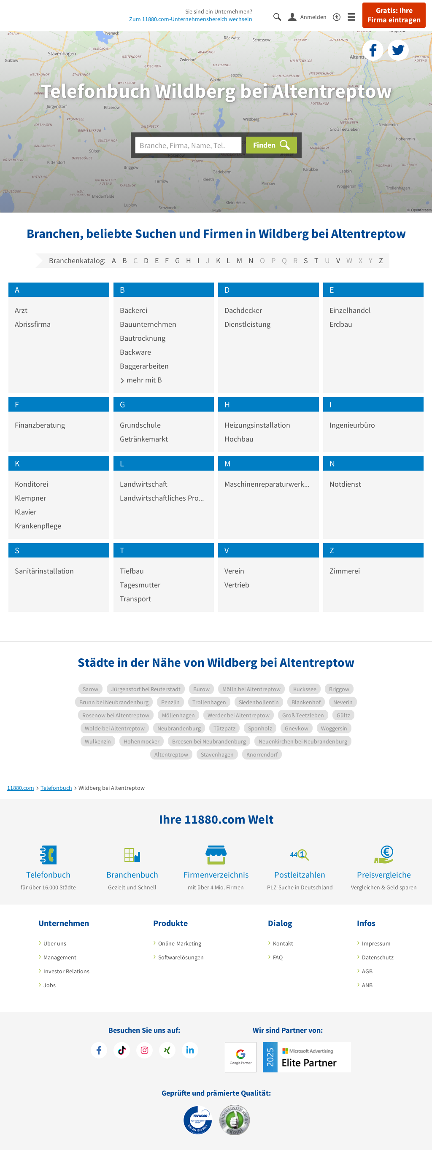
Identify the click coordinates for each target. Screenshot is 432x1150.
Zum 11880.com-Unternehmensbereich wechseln (190, 19)
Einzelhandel (350, 310)
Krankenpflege (38, 526)
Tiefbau (132, 571)
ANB (367, 985)
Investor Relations (66, 971)
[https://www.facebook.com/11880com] (99, 1051)
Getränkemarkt (144, 439)
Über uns (54, 943)
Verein (234, 571)
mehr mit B (141, 380)
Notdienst (345, 484)
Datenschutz (378, 957)
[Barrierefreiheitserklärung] (340, 16)
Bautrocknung (142, 338)
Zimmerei (344, 571)
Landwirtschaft (143, 484)
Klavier (25, 512)
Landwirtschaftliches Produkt (164, 498)
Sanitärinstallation (44, 571)
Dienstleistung (247, 324)
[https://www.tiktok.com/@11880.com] (121, 1051)
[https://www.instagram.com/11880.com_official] (144, 1051)
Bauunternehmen (148, 324)
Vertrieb (236, 585)
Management (59, 957)
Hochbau (239, 439)
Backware (135, 352)
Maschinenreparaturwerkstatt (268, 484)
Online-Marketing (179, 943)
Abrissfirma (33, 324)
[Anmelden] (310, 16)
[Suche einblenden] (280, 16)
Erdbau (340, 324)
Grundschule (140, 425)
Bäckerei (133, 310)
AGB (367, 971)
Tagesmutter (140, 585)
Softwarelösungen (181, 957)
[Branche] (188, 145)
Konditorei (31, 484)
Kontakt (283, 943)
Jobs (49, 985)
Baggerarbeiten (144, 366)
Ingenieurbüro (352, 425)
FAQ (278, 957)
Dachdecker (243, 310)
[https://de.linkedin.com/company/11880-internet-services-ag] (190, 1051)
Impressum (376, 943)
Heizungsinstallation (257, 425)
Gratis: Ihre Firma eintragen (394, 15)
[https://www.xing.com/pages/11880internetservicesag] (167, 1051)
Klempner (30, 498)
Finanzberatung (40, 425)
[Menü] (355, 16)
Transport (135, 598)
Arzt (21, 310)
